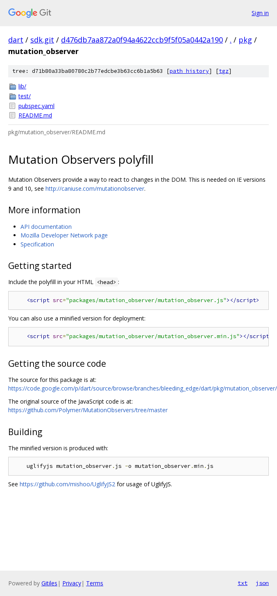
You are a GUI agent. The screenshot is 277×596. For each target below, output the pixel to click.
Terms (94, 583)
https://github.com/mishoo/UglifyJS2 (67, 484)
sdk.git (42, 40)
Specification (37, 244)
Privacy (71, 583)
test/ (24, 96)
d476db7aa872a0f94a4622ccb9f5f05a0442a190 (142, 40)
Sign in (260, 13)
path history (189, 71)
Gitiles (49, 583)
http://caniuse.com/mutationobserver (94, 188)
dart (15, 40)
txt (242, 583)
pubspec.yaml (36, 106)
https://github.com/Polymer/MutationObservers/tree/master (88, 410)
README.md (35, 115)
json (262, 583)
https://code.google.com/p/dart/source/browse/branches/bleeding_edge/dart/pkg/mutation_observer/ (142, 388)
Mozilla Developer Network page (64, 235)
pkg (245, 40)
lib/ (22, 86)
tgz (224, 71)
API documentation (46, 226)
